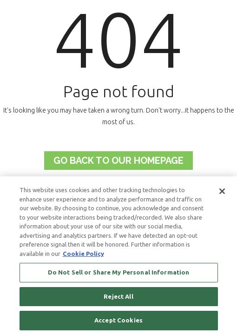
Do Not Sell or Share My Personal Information (119, 272)
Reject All (118, 296)
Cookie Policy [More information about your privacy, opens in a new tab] (83, 253)
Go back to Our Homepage (118, 160)
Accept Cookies (118, 320)
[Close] (222, 191)
